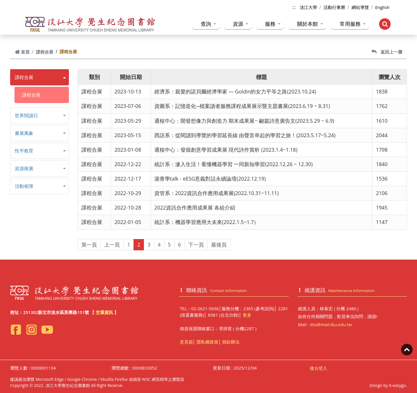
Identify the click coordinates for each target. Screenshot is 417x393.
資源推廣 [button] (24, 168)
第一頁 (89, 244)
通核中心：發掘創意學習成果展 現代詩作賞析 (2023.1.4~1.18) (225, 149)
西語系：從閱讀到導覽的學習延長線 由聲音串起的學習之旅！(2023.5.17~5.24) (244, 135)
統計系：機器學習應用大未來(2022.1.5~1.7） (206, 221)
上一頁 (112, 244)
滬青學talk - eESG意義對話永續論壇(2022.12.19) (210, 178)
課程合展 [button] (24, 77)
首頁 (22, 52)
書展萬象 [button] (24, 133)
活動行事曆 (334, 7)
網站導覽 (360, 7)
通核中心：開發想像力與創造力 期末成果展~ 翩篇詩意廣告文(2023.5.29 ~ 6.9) (244, 120)
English (382, 7)
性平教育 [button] (24, 151)
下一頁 (196, 244)
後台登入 (318, 368)
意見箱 (186, 342)
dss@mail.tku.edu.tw (331, 324)
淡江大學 (308, 7)
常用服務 (353, 23)
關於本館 (310, 23)
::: (294, 7)
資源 (240, 23)
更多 (247, 315)
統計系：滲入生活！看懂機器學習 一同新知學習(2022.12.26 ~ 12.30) (233, 164)
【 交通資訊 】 (104, 312)
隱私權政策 (207, 342)
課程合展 (44, 52)
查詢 (208, 23)
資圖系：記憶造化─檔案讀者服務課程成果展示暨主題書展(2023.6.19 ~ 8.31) (242, 105)
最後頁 (219, 244)
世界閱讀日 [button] (26, 115)
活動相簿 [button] (24, 186)
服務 (273, 23)
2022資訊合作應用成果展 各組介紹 (194, 207)
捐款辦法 (230, 342)
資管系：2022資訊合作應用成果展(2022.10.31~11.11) (216, 193)
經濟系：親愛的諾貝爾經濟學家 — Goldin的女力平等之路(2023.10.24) (235, 91)
